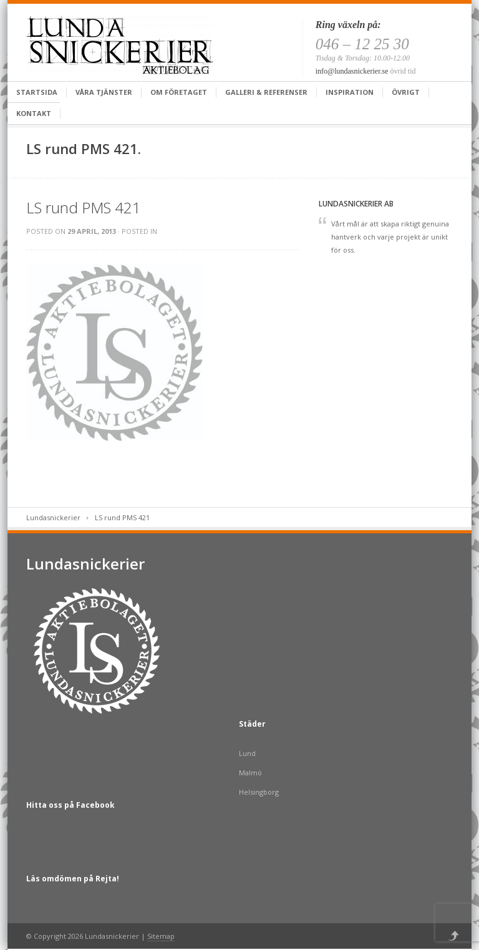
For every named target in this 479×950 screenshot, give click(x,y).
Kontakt (33, 113)
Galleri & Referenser (266, 92)
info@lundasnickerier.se (352, 71)
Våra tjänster (103, 92)
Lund (247, 753)
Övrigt (406, 92)
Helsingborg (259, 792)
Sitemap (161, 936)
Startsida (36, 92)
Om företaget (178, 92)
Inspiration (350, 92)
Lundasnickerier (53, 517)
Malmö (250, 772)
